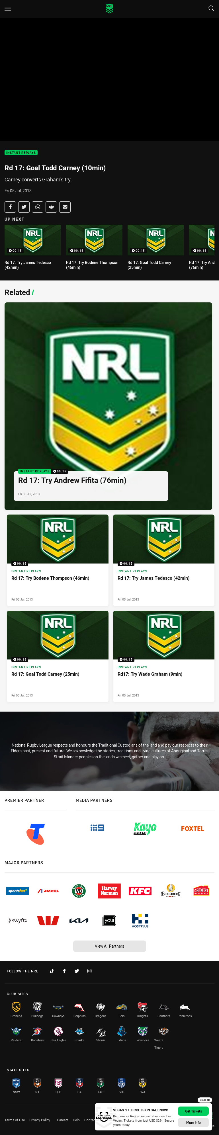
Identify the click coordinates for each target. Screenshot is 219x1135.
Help (76, 1120)
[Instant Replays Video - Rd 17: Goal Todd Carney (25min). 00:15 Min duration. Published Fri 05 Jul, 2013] (58, 656)
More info (193, 1122)
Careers (62, 1120)
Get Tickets (193, 1111)
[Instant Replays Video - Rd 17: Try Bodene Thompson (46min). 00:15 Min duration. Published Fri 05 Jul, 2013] (58, 560)
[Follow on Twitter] (77, 971)
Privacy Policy (39, 1120)
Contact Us (92, 1120)
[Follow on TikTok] (52, 971)
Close (205, 1100)
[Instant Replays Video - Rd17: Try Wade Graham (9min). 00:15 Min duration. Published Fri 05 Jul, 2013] (164, 656)
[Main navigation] (8, 9)
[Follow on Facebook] (64, 971)
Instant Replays (21, 153)
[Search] (211, 8)
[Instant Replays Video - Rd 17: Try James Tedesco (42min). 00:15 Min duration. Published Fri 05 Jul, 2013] (164, 560)
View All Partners (109, 946)
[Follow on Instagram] (89, 971)
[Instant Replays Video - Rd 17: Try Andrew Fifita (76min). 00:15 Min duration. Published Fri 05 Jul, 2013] (108, 406)
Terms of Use (15, 1120)
